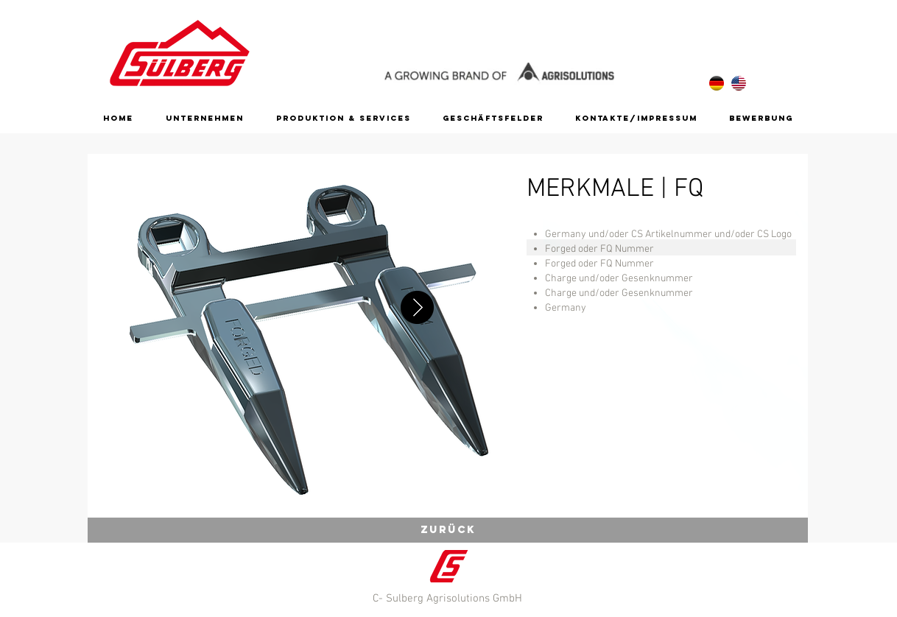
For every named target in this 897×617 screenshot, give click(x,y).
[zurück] (448, 530)
